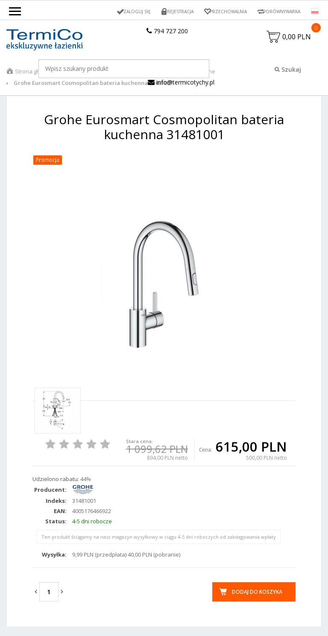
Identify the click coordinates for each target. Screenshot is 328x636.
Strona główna (34, 74)
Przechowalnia (219, 11)
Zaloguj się (120, 11)
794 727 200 (167, 31)
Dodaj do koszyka (257, 594)
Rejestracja (167, 11)
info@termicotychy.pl (181, 85)
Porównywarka (278, 11)
